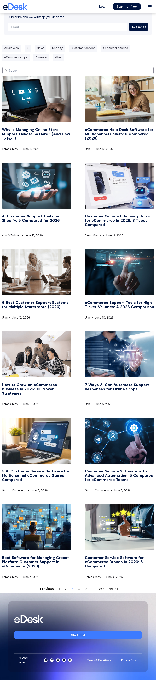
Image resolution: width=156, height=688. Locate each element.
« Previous (46, 588)
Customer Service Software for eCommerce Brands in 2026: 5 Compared (114, 562)
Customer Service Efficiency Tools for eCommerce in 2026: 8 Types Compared (117, 220)
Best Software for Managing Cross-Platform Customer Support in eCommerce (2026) (35, 562)
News (40, 48)
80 (101, 588)
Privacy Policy (129, 659)
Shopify (57, 48)
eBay (58, 57)
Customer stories (115, 48)
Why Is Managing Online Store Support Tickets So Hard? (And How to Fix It (36, 134)
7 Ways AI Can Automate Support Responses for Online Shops (117, 386)
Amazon (41, 57)
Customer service (83, 48)
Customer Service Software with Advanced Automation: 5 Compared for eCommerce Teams (119, 475)
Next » (113, 588)
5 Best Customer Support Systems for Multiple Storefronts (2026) (35, 304)
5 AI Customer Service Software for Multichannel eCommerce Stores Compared (35, 475)
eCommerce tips (16, 57)
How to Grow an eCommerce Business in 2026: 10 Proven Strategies (29, 389)
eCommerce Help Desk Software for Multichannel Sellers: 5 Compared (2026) (119, 134)
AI (27, 48)
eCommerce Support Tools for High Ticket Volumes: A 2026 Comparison (119, 304)
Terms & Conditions (99, 659)
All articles (11, 48)
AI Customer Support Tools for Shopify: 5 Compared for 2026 (31, 218)
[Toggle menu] (149, 6)
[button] (103, 6)
